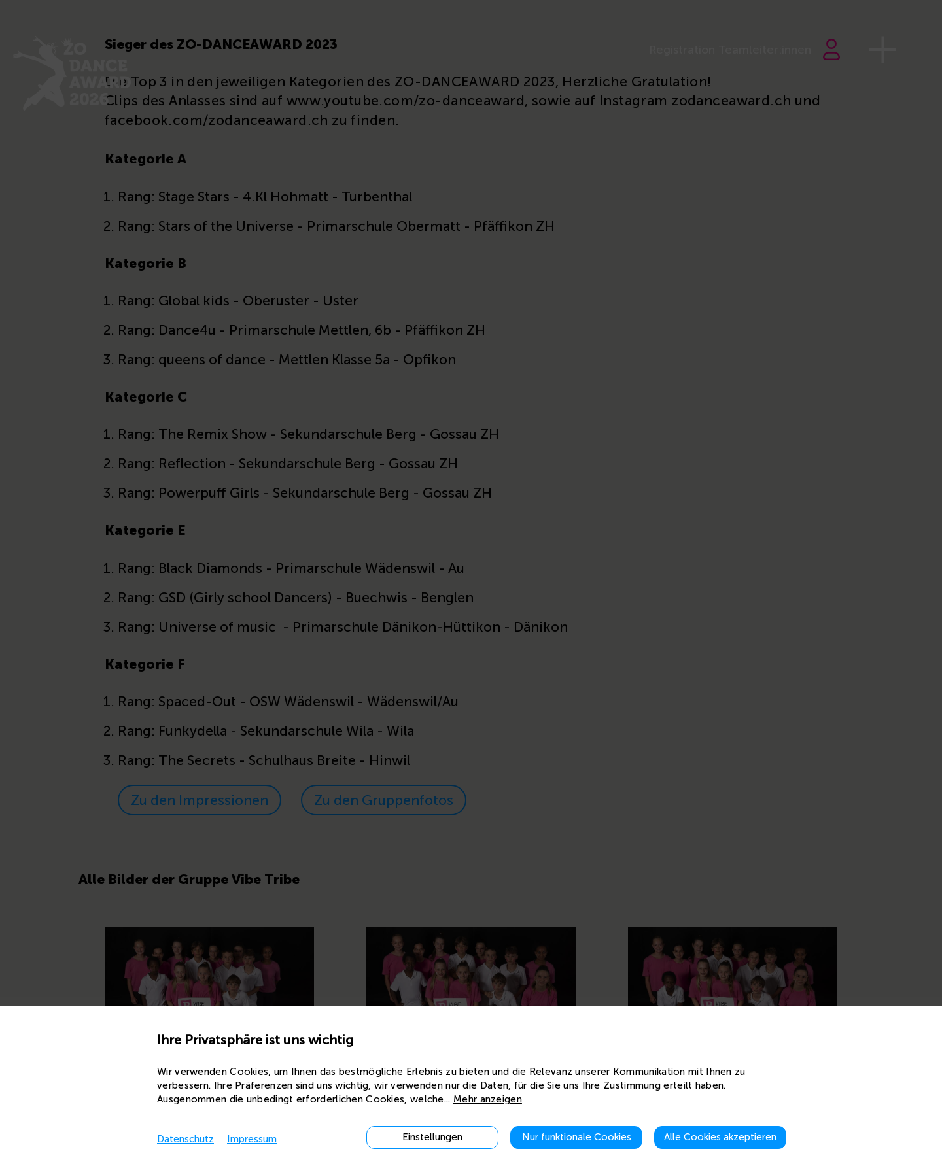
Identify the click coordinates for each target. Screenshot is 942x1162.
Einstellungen (432, 1137)
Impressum (252, 1139)
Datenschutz (185, 1139)
